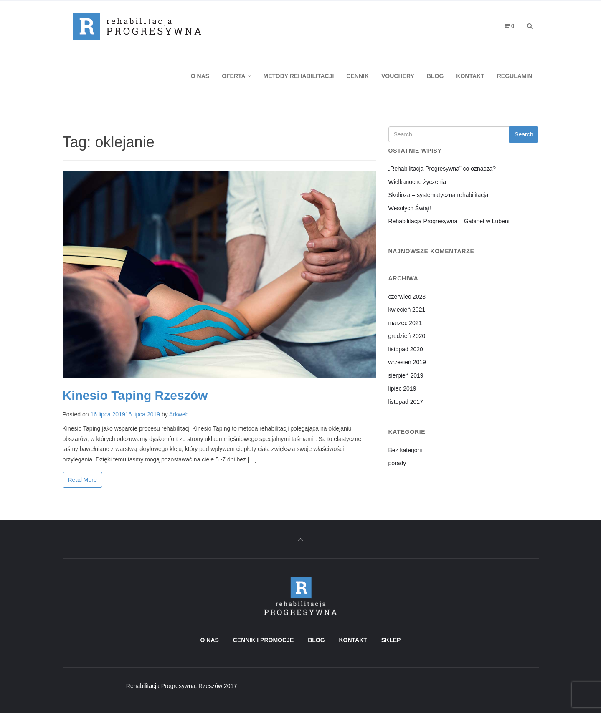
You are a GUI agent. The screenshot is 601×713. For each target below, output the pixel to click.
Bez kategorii (405, 450)
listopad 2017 (405, 401)
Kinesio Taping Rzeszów (135, 395)
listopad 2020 (405, 349)
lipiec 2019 (402, 388)
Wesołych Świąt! (409, 208)
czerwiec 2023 (407, 296)
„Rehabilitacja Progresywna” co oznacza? (442, 168)
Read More (82, 479)
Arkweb (179, 414)
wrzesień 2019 (407, 362)
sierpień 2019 (405, 375)
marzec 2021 (405, 323)
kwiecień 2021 (407, 309)
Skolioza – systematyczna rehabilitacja (438, 194)
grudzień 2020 (407, 336)
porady (397, 463)
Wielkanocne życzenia (417, 182)
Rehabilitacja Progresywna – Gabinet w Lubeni (449, 221)
